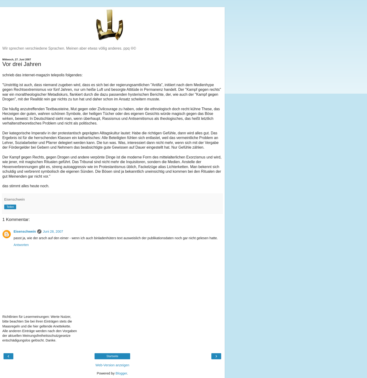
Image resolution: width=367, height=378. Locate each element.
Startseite (112, 356)
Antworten (21, 245)
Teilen (10, 207)
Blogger (121, 373)
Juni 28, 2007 (53, 231)
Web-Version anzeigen (112, 365)
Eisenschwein (25, 231)
